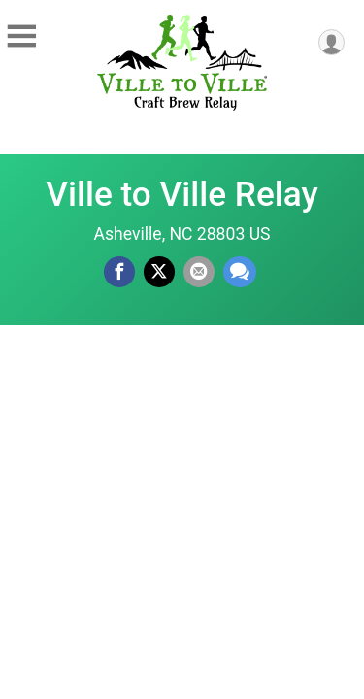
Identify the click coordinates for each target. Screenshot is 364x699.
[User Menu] (331, 42)
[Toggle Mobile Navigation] (21, 37)
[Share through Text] (239, 271)
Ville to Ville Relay (181, 194)
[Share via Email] (199, 271)
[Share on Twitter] (159, 271)
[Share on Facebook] (119, 271)
